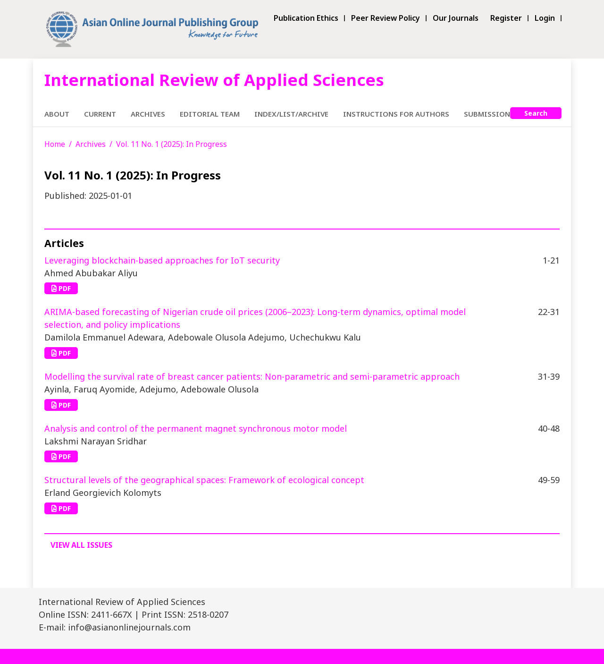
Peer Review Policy (385, 18)
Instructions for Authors (396, 114)
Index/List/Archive (291, 114)
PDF (61, 288)
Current (100, 114)
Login (545, 18)
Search (535, 113)
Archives (148, 114)
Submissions (489, 114)
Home (54, 144)
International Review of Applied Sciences (214, 79)
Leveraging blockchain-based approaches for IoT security (162, 260)
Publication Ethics (306, 18)
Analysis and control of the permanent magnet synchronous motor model (195, 428)
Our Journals (455, 18)
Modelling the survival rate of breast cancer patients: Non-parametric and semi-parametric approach (252, 376)
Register (506, 18)
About (56, 114)
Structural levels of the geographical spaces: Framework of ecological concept (204, 479)
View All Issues (81, 545)
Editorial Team (210, 114)
